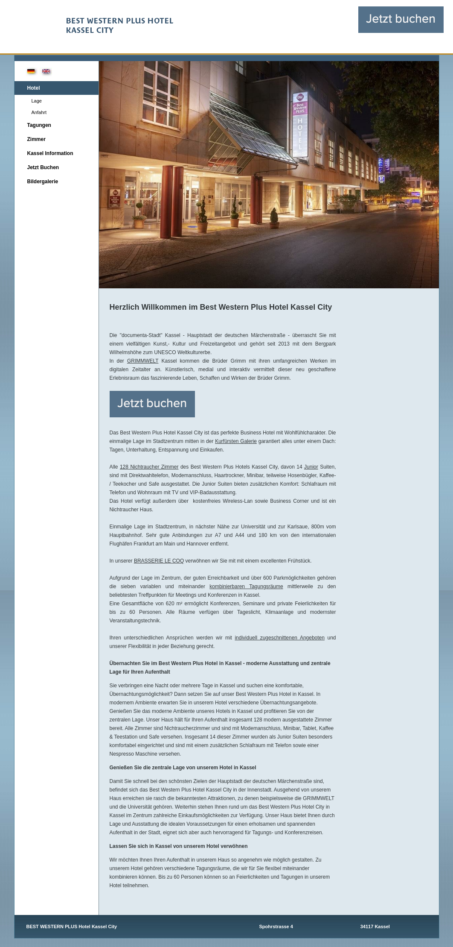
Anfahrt (39, 112)
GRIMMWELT (143, 361)
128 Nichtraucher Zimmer (149, 467)
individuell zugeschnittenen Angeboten (280, 638)
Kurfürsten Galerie (236, 441)
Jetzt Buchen (43, 167)
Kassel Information (50, 153)
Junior (311, 467)
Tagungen (39, 125)
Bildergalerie (42, 182)
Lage (37, 100)
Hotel (33, 88)
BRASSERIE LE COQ (159, 561)
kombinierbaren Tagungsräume (246, 586)
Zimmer (36, 139)
